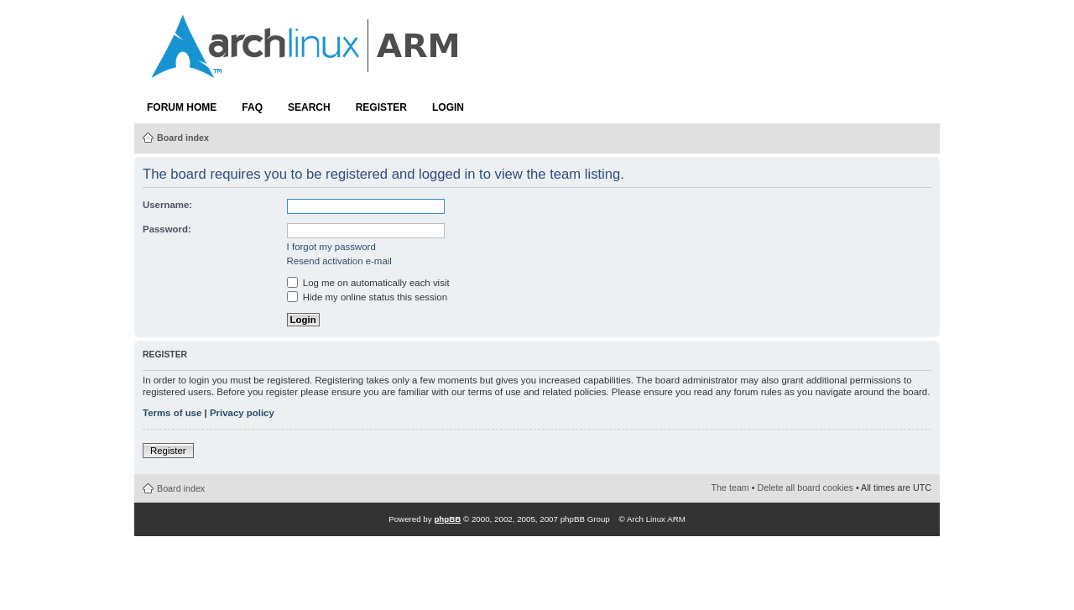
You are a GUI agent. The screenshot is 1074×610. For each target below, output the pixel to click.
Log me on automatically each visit (368, 283)
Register (381, 107)
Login (448, 107)
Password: (167, 229)
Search (309, 107)
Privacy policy (242, 413)
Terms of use (172, 413)
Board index (183, 138)
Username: (167, 205)
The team (730, 487)
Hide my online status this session (367, 297)
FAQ (252, 107)
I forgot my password (331, 247)
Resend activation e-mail (339, 261)
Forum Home (181, 107)
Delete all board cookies (805, 487)
